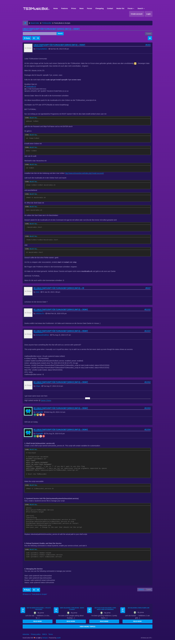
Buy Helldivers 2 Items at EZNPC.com (138, 608)
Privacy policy (36, 634)
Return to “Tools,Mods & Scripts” (35, 594)
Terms (50, 634)
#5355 (148, 45)
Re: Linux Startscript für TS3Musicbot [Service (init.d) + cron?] (61, 309)
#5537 (148, 288)
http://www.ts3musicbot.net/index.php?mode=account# (84, 173)
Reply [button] (27, 38)
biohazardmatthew (42, 335)
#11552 (148, 382)
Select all (33, 117)
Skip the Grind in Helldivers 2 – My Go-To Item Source (39, 608)
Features (64, 8)
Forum (89, 8)
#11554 (148, 429)
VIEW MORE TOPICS (87, 626)
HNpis (38, 386)
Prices (73, 8)
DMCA (44, 634)
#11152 (148, 309)
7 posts (148, 33)
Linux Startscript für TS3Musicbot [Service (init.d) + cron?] (51, 29)
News (81, 8)
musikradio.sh (31, 86)
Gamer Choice (46, 400)
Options (141, 589)
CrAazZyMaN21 (41, 49)
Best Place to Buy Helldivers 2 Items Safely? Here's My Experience (105, 608)
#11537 (148, 331)
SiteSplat (45, 638)
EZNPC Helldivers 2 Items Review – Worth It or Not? (72, 608)
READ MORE (37, 621)
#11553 (148, 408)
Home (55, 8)
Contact (110, 8)
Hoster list (120, 8)
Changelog (99, 8)
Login (148, 14)
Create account (136, 14)
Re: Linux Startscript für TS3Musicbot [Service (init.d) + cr (59, 288)
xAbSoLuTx (40, 313)
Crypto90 (39, 412)
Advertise (26, 634)
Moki (37, 292)
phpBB (58, 638)
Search (141, 8)
